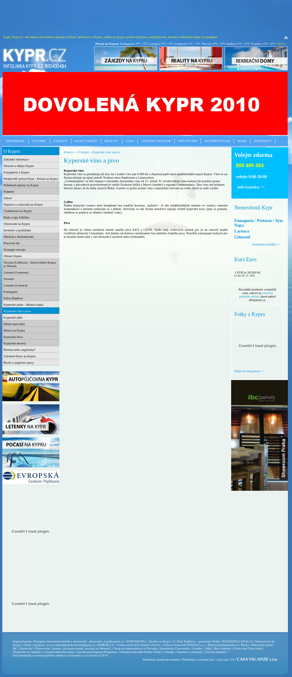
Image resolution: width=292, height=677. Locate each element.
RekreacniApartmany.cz (223, 645)
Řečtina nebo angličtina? (19, 349)
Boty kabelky (222, 648)
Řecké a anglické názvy (19, 362)
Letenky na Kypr (156, 141)
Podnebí (9, 191)
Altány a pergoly (33, 645)
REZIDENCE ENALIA (237, 641)
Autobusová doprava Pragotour (97, 652)
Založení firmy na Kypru (20, 356)
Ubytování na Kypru (17, 223)
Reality (111, 141)
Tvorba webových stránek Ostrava (138, 645)
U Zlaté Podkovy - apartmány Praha (197, 641)
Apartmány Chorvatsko (175, 648)
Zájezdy (61, 141)
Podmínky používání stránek (161, 659)
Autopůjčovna (217, 141)
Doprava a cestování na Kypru (23, 204)
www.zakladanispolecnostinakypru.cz (71, 645)
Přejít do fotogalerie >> (249, 371)
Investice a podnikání (17, 230)
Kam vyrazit (86, 141)
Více (279, 43)
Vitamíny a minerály (189, 652)
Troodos (9, 279)
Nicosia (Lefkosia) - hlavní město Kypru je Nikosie (30, 264)
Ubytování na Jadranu (27, 652)
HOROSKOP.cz (136, 641)
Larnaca (241, 231)
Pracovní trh (11, 243)
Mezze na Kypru (14, 330)
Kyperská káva (13, 336)
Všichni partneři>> (217, 652)
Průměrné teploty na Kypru (21, 185)
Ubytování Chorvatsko (248, 648)
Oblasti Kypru (13, 256)
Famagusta (11, 291)
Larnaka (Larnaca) (16, 285)
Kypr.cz (69, 152)
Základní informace (16, 159)
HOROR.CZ (105, 645)
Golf (130, 141)
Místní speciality (14, 324)
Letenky (197, 648)
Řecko (245, 645)
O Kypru (39, 141)
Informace (15, 141)
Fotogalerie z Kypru (17, 172)
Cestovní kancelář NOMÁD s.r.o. (183, 645)
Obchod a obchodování (18, 236)
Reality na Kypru (160, 641)
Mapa (242, 141)
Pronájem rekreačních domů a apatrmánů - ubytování (67, 641)
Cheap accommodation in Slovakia (135, 648)
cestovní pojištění (43, 655)
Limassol (242, 237)
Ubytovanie (43, 648)
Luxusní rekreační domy (59, 652)
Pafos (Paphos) (13, 298)
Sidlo (208, 648)
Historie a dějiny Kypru (19, 165)
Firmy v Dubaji (164, 652)
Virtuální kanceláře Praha (135, 652)
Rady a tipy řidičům (16, 217)
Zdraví (8, 198)
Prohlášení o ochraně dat (197, 659)
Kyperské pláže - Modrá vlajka (23, 304)
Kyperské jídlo (13, 317)
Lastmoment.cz (114, 641)
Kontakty (263, 141)
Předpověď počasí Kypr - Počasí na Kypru (31, 178)
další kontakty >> (251, 187)
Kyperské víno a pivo (17, 311)
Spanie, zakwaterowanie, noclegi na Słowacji (81, 648)
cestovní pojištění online (256, 294)
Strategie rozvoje (14, 249)
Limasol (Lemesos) (16, 272)
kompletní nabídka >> (266, 244)
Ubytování (187, 141)
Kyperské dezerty (15, 343)
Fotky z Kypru (249, 314)
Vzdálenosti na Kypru (18, 211)
